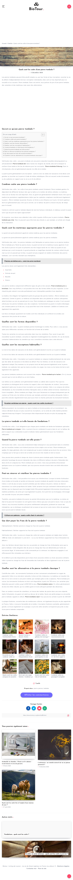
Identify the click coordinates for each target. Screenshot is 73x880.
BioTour (36, 6)
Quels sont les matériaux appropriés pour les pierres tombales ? (24, 141)
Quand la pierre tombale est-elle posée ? (17, 149)
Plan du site (42, 868)
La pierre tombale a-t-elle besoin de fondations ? (19, 147)
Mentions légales (63, 866)
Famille (10, 43)
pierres (40, 688)
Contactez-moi (31, 868)
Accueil (4, 43)
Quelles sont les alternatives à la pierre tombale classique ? (23, 155)
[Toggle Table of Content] (42, 134)
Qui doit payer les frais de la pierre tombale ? (18, 153)
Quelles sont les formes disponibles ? (16, 143)
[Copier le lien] (36, 715)
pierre (36, 688)
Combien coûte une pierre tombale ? (15, 139)
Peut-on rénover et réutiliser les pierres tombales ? (20, 151)
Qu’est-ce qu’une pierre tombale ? (14, 137)
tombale (46, 688)
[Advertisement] (36, 28)
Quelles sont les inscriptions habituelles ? (17, 145)
